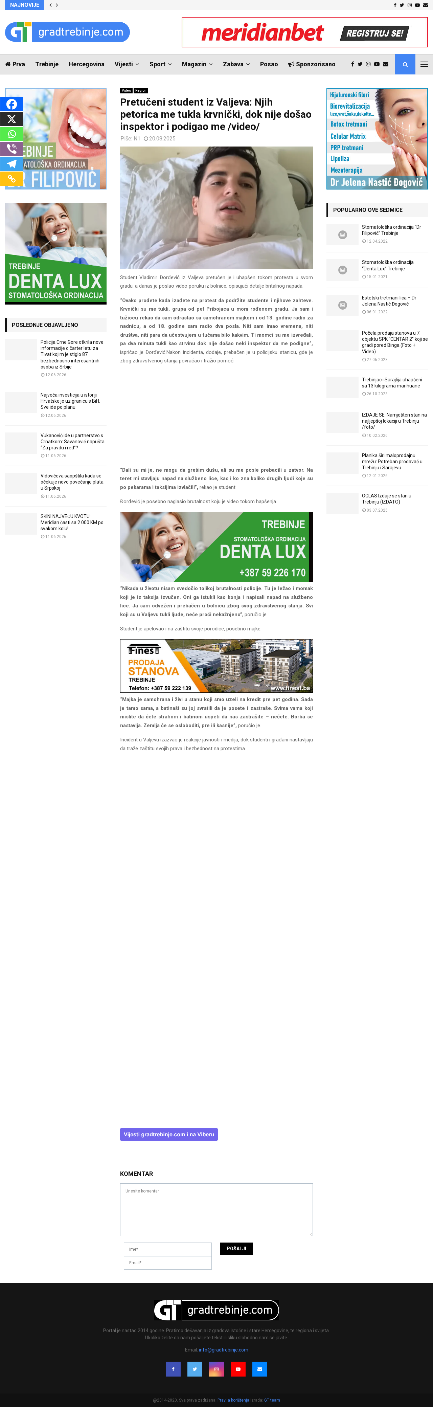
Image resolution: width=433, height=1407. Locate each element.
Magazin (194, 64)
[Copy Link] (11, 178)
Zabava (233, 64)
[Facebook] (11, 104)
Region (140, 90)
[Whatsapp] (11, 134)
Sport (157, 64)
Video (126, 90)
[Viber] (11, 148)
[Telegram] (11, 163)
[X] (11, 119)
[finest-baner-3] (216, 691)
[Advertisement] (216, 418)
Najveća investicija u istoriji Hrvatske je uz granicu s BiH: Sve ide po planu (70, 401)
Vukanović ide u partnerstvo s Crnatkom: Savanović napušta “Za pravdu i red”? (73, 441)
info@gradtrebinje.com (223, 1350)
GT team (272, 1400)
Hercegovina (87, 64)
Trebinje (47, 64)
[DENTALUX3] (216, 580)
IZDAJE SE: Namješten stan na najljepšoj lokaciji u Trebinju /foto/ (394, 421)
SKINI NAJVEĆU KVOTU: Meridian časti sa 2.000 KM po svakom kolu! (72, 522)
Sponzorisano (312, 64)
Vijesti (124, 64)
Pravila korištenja (234, 1400)
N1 (137, 138)
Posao (269, 64)
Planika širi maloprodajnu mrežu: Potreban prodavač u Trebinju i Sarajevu (392, 461)
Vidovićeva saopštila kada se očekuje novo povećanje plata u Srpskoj (72, 482)
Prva (15, 64)
